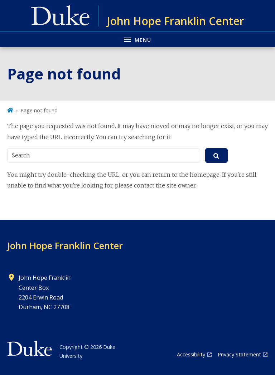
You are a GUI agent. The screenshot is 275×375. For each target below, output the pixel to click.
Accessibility (191, 354)
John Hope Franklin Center (65, 245)
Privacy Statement (239, 354)
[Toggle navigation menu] (137, 39)
